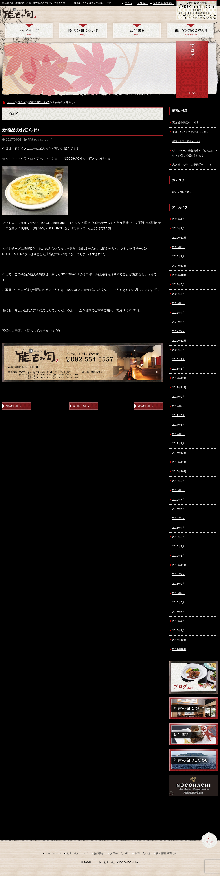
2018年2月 (178, 359)
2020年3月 (178, 349)
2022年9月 (178, 284)
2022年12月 (179, 265)
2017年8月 (178, 396)
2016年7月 (178, 499)
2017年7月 (178, 406)
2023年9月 (178, 247)
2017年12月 (179, 378)
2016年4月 (178, 527)
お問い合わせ (142, 853)
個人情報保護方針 (163, 3)
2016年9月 (178, 481)
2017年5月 (178, 424)
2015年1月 (178, 630)
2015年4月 (178, 621)
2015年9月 (178, 574)
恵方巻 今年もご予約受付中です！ (193, 164)
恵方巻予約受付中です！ (186, 122)
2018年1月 (178, 368)
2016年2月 (178, 546)
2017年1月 (178, 443)
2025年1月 (178, 219)
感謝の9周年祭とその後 (186, 141)
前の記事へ (16, 406)
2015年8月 (178, 583)
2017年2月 (178, 434)
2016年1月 (178, 555)
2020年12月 (179, 340)
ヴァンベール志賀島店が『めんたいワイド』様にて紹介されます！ (194, 153)
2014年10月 (179, 649)
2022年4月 (178, 312)
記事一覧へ (83, 406)
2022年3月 (178, 321)
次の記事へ (148, 406)
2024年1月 (178, 228)
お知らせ (142, 3)
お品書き (137, 30)
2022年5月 (178, 303)
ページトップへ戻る (209, 840)
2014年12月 (179, 640)
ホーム (11, 102)
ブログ (128, 3)
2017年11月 (179, 387)
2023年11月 (179, 237)
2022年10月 (179, 275)
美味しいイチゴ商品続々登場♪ (190, 131)
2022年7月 (178, 294)
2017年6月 (178, 415)
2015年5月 (178, 611)
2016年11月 (179, 462)
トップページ (29, 30)
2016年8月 (178, 490)
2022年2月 (178, 331)
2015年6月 (178, 602)
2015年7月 (178, 593)
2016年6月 (178, 508)
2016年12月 (179, 452)
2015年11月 (179, 565)
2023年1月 (178, 256)
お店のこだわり (191, 30)
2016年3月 (178, 537)
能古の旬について (83, 30)
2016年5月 (178, 518)
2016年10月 (179, 471)
